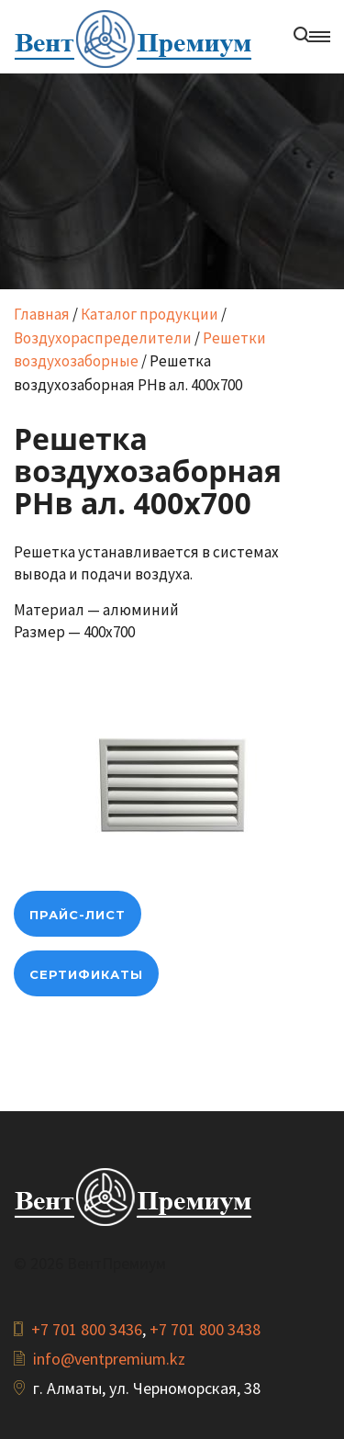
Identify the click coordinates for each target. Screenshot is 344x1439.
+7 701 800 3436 (86, 1329)
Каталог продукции (149, 314)
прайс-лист (77, 914)
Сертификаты (86, 974)
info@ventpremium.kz (109, 1358)
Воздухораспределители (103, 338)
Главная (42, 314)
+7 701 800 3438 (205, 1329)
